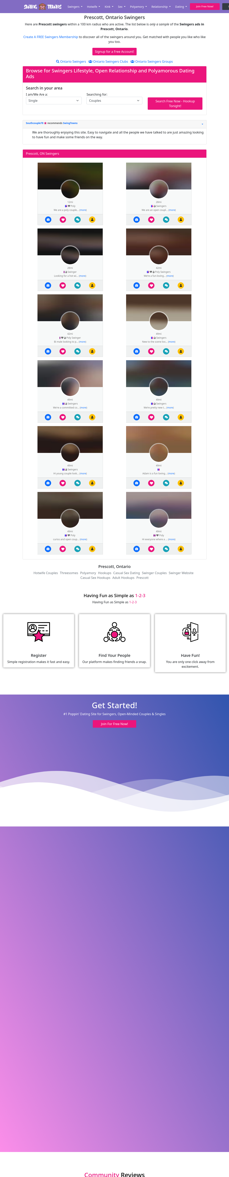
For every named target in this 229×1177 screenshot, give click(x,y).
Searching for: (96, 94)
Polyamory (88, 573)
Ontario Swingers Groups (151, 61)
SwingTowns (70, 123)
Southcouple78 (35, 123)
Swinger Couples (154, 573)
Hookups (104, 573)
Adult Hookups (123, 578)
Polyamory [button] (137, 7)
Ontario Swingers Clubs (108, 61)
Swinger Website (181, 573)
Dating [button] (180, 7)
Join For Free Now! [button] (114, 724)
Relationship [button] (159, 7)
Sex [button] (120, 7)
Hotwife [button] (92, 7)
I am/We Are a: (37, 94)
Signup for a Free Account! (114, 51)
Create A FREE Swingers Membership (51, 37)
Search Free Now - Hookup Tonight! (175, 103)
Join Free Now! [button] (204, 6)
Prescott (142, 578)
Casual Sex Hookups (95, 578)
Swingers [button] (74, 7)
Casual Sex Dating (126, 573)
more (83, 210)
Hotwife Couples (46, 573)
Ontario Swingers (71, 61)
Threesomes (69, 573)
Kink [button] (108, 7)
